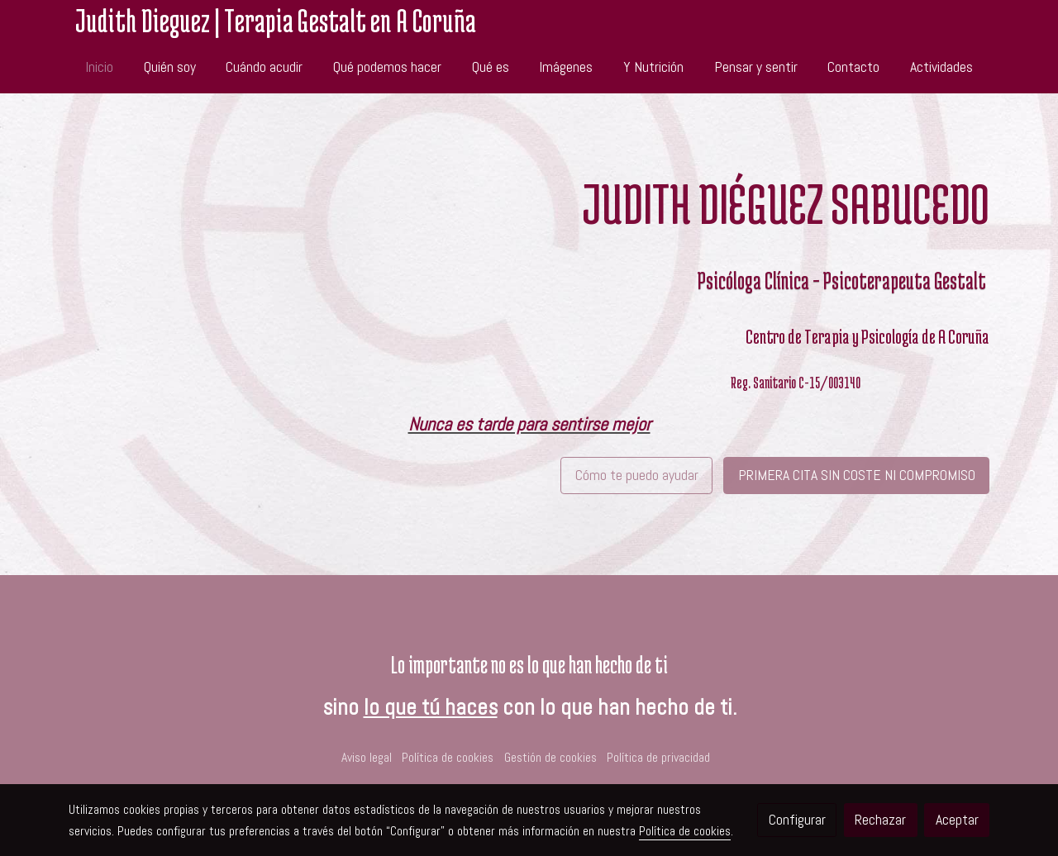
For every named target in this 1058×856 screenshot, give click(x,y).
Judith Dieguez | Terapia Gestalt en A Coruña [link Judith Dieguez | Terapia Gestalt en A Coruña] (275, 20)
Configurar (797, 820)
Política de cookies (447, 757)
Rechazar (880, 820)
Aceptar (957, 820)
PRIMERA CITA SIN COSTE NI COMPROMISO (856, 475)
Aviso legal (366, 757)
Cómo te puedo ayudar (636, 475)
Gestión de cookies (550, 757)
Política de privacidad (658, 757)
